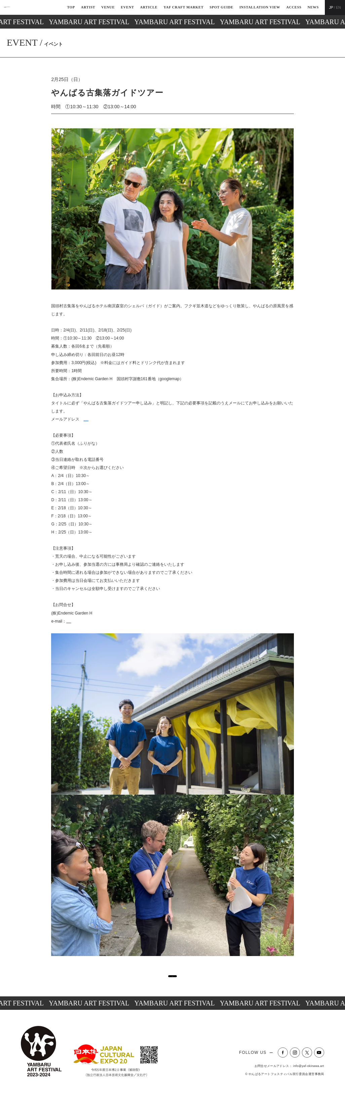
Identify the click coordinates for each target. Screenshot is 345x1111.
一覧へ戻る (170, 983)
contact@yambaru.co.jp (104, 419)
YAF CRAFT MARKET (183, 7)
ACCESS (293, 7)
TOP (71, 7)
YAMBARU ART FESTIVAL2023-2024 (30, 7)
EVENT (127, 7)
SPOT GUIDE (221, 7)
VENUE (108, 7)
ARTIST (88, 7)
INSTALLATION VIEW (259, 7)
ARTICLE (149, 7)
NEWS (312, 7)
